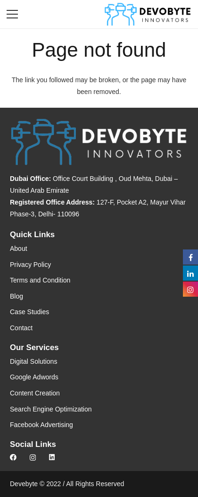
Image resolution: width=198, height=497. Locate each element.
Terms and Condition (40, 280)
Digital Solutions (33, 361)
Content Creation (35, 393)
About (18, 248)
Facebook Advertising (41, 424)
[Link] (147, 14)
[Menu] (12, 14)
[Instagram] (33, 457)
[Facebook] (13, 457)
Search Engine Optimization (51, 409)
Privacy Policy (30, 264)
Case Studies (29, 312)
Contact (21, 328)
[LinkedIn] (52, 457)
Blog (16, 296)
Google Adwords (34, 377)
